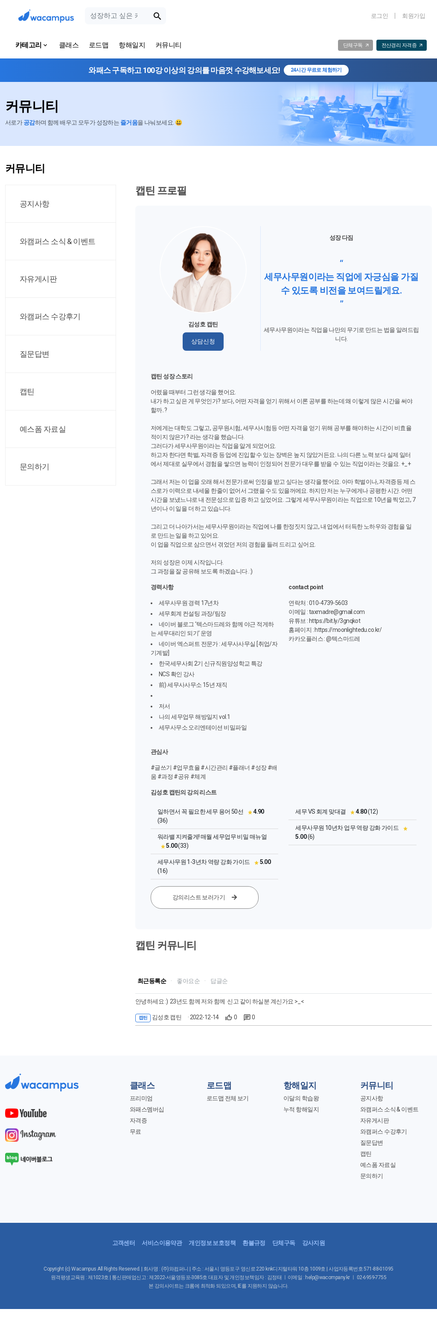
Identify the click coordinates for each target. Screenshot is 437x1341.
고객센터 (123, 1242)
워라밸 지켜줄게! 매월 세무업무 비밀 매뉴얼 (212, 836)
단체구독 (283, 1242)
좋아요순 (188, 980)
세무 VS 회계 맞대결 (320, 811)
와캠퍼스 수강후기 (383, 1131)
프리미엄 (141, 1098)
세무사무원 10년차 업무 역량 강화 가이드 (347, 827)
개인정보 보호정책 (212, 1242)
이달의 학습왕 (301, 1098)
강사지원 (313, 1242)
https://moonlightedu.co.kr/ (348, 629)
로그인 (379, 15)
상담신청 (203, 341)
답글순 (218, 980)
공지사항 (371, 1098)
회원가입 (413, 15)
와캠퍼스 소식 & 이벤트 (389, 1109)
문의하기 (371, 1175)
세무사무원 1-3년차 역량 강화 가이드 (203, 861)
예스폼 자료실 (378, 1164)
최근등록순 (151, 980)
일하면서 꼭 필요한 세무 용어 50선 (200, 811)
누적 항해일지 (301, 1109)
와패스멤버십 (147, 1109)
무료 (135, 1131)
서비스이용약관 (162, 1242)
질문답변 (371, 1142)
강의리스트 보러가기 (204, 897)
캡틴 (366, 1153)
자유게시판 (374, 1120)
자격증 (138, 1120)
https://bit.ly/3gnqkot (334, 620)
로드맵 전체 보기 (228, 1098)
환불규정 (253, 1242)
